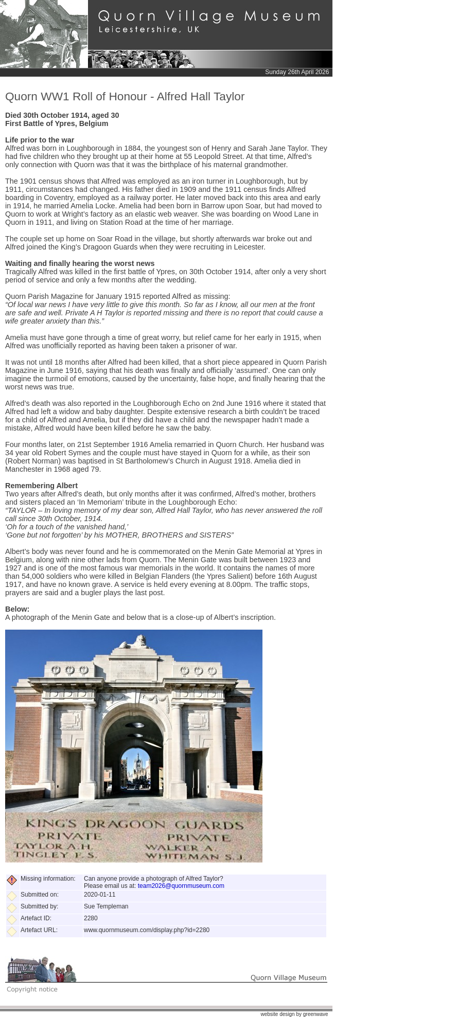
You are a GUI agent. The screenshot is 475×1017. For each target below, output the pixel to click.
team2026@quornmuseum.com (181, 885)
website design (277, 1014)
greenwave (315, 1014)
